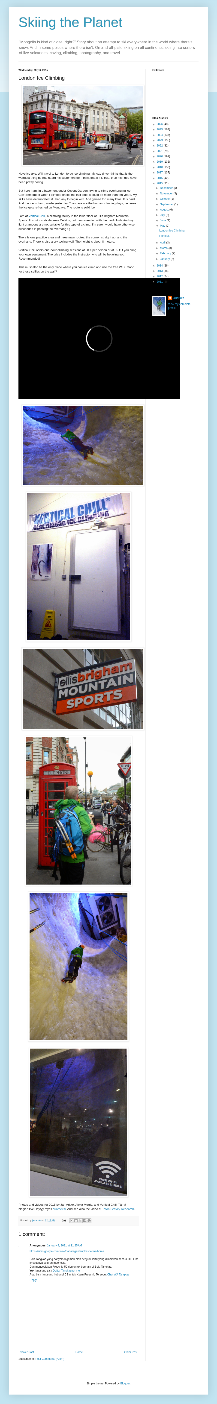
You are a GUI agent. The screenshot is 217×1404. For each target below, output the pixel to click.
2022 (160, 145)
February (166, 253)
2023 (160, 140)
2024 (160, 135)
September (167, 204)
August (164, 209)
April (163, 242)
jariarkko (178, 298)
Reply (33, 1280)
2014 (160, 265)
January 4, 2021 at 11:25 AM (64, 1245)
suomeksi (59, 1209)
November (167, 193)
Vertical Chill (37, 216)
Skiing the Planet (70, 22)
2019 (160, 161)
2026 (160, 124)
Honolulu (164, 235)
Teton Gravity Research (118, 1209)
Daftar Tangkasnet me (66, 1270)
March (164, 248)
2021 (160, 151)
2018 (160, 167)
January (165, 259)
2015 (160, 183)
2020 (160, 156)
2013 (160, 271)
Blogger (125, 1383)
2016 (160, 178)
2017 (160, 172)
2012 (160, 276)
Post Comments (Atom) (49, 1358)
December (167, 188)
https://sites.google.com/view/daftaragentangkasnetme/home (67, 1251)
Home (79, 1352)
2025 (160, 129)
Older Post (130, 1352)
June (163, 220)
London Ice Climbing (171, 230)
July (163, 215)
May (163, 225)
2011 (160, 281)
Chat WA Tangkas (118, 1274)
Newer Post (27, 1352)
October (165, 198)
